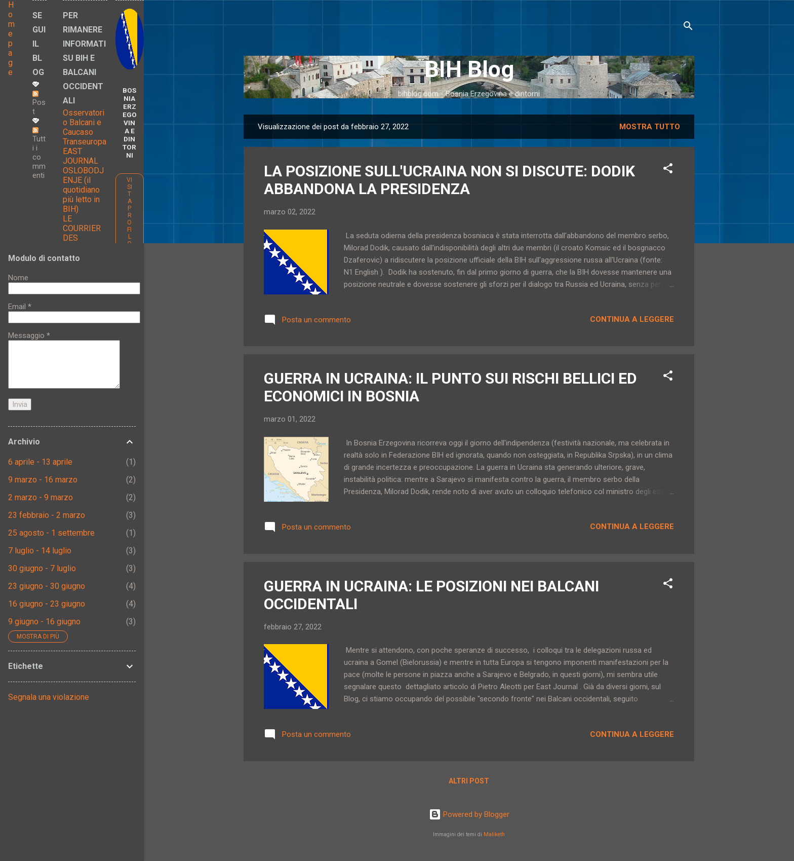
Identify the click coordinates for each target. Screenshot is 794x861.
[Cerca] (688, 27)
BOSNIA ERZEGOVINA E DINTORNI (130, 122)
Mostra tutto (649, 126)
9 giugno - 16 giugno (44, 621)
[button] (668, 170)
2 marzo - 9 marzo (40, 497)
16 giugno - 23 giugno (46, 604)
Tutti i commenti (39, 153)
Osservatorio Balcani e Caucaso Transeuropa (84, 127)
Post (39, 103)
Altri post (469, 781)
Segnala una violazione (48, 697)
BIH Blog (469, 69)
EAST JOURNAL (80, 156)
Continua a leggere (632, 319)
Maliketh (494, 834)
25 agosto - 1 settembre (51, 533)
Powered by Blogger (469, 814)
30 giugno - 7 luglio (42, 568)
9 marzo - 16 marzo (42, 479)
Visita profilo (129, 211)
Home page (11, 38)
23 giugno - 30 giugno (46, 586)
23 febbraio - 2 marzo (46, 515)
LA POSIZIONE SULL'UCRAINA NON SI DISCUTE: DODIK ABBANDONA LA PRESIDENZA (449, 180)
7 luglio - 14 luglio (39, 550)
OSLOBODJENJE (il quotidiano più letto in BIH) (83, 190)
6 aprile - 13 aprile (40, 462)
